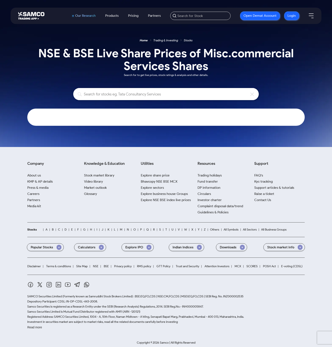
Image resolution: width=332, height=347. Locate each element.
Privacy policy (123, 266)
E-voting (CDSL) (292, 266)
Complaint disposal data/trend (220, 206)
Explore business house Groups (164, 194)
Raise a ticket (264, 194)
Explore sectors (152, 188)
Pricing (133, 16)
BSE (106, 266)
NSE (95, 266)
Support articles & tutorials (274, 188)
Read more (34, 327)
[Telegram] (77, 284)
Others (214, 229)
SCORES (252, 266)
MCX (238, 266)
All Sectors (250, 229)
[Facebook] (30, 284)
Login (292, 16)
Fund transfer (208, 181)
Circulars (204, 194)
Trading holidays (210, 175)
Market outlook (95, 188)
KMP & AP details (40, 181)
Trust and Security (187, 266)
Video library (93, 181)
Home (144, 40)
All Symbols (231, 229)
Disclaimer (34, 266)
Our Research (85, 15)
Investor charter (210, 200)
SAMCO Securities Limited (44, 296)
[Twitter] (40, 284)
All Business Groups (273, 229)
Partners (154, 16)
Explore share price (155, 175)
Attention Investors (217, 266)
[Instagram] (49, 284)
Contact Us (262, 200)
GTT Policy (163, 266)
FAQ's (258, 175)
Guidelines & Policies (213, 212)
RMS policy (144, 266)
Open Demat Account (260, 16)
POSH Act (269, 266)
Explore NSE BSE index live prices (166, 200)
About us (34, 175)
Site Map (82, 266)
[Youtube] (68, 284)
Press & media (37, 188)
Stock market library (99, 175)
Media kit (34, 206)
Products (112, 16)
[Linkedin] (58, 284)
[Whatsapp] (86, 284)
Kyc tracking (263, 181)
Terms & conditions (58, 266)
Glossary (90, 194)
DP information (209, 188)
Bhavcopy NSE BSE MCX (159, 181)
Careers (33, 194)
